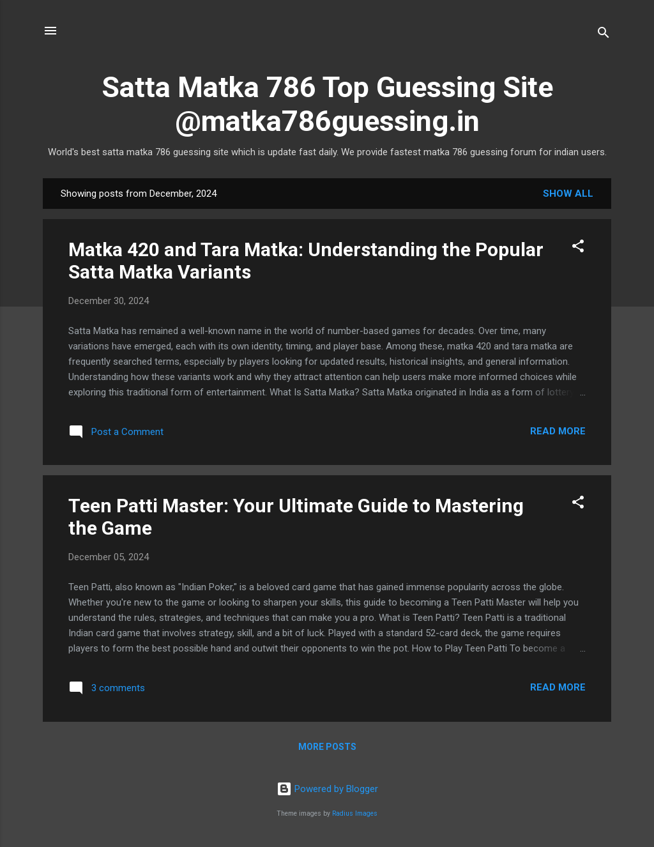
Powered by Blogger (327, 789)
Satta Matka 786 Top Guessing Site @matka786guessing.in (327, 104)
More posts (327, 747)
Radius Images (354, 813)
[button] (578, 248)
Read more (558, 431)
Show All (568, 193)
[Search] (603, 34)
